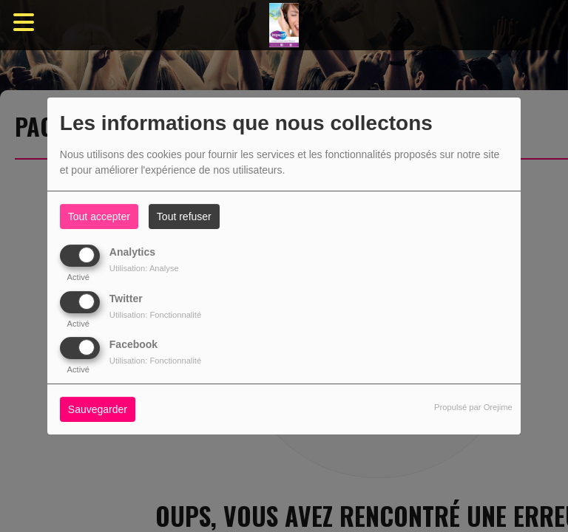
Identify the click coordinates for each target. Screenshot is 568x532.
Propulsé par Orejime (473, 407)
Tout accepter (99, 216)
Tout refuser (184, 216)
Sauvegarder (97, 409)
